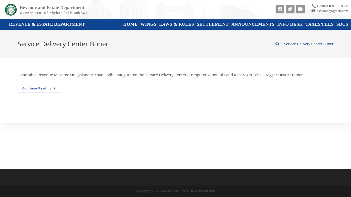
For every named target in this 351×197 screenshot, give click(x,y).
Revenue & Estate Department (47, 24)
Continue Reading (41, 87)
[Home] (277, 43)
